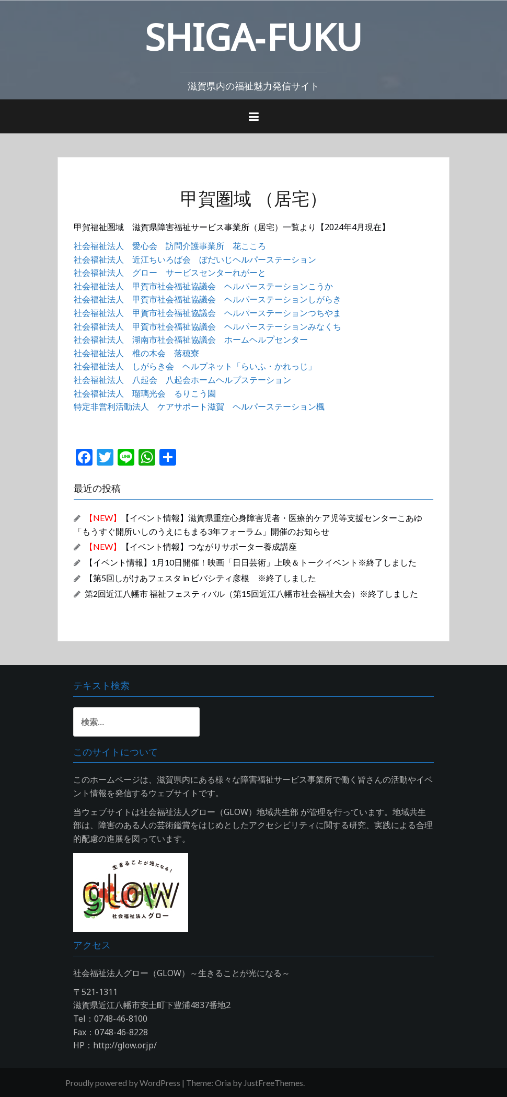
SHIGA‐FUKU (253, 37)
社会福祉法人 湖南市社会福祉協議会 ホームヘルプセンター (191, 339)
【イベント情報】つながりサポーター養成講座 (191, 546)
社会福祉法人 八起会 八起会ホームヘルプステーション (182, 380)
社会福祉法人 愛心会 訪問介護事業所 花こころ (170, 246)
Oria (223, 1083)
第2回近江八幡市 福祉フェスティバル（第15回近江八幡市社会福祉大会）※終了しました (251, 593)
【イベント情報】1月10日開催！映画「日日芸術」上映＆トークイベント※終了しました (251, 562)
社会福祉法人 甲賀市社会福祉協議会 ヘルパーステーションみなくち (207, 326)
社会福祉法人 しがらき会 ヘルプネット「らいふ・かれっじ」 (195, 366)
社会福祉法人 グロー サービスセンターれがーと (170, 272)
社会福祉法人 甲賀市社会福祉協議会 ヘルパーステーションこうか (203, 286)
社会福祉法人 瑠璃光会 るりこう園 (145, 393)
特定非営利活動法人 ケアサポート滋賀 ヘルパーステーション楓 (199, 406)
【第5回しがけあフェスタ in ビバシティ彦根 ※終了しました (200, 578)
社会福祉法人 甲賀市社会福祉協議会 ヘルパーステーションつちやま (207, 313)
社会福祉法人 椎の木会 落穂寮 (136, 353)
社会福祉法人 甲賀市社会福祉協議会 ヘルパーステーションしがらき (207, 299)
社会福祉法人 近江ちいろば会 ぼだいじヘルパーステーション (195, 259)
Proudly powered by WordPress (122, 1083)
